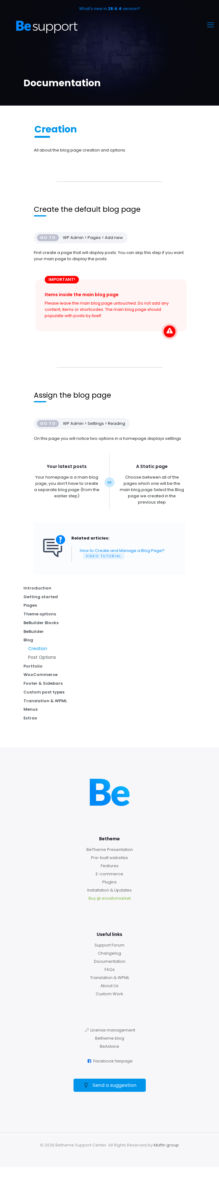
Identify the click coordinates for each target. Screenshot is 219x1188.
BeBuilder (33, 632)
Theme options (39, 614)
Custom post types (43, 693)
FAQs (109, 971)
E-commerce (109, 875)
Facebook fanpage (113, 1062)
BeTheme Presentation (109, 851)
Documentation (109, 963)
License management (112, 1031)
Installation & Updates (109, 891)
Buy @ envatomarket (110, 899)
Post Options (42, 658)
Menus (30, 710)
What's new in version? (109, 9)
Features (110, 867)
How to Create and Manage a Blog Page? (122, 553)
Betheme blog (109, 1039)
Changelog (109, 954)
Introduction (37, 588)
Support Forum (109, 946)
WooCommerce (40, 676)
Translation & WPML (45, 702)
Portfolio (33, 667)
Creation (37, 649)
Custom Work (109, 995)
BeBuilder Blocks (41, 623)
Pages (30, 606)
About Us (109, 987)
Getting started (40, 597)
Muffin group (166, 1146)
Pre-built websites (109, 859)
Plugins (109, 883)
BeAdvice (109, 1048)
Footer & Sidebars (43, 684)
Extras (30, 719)
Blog (28, 641)
